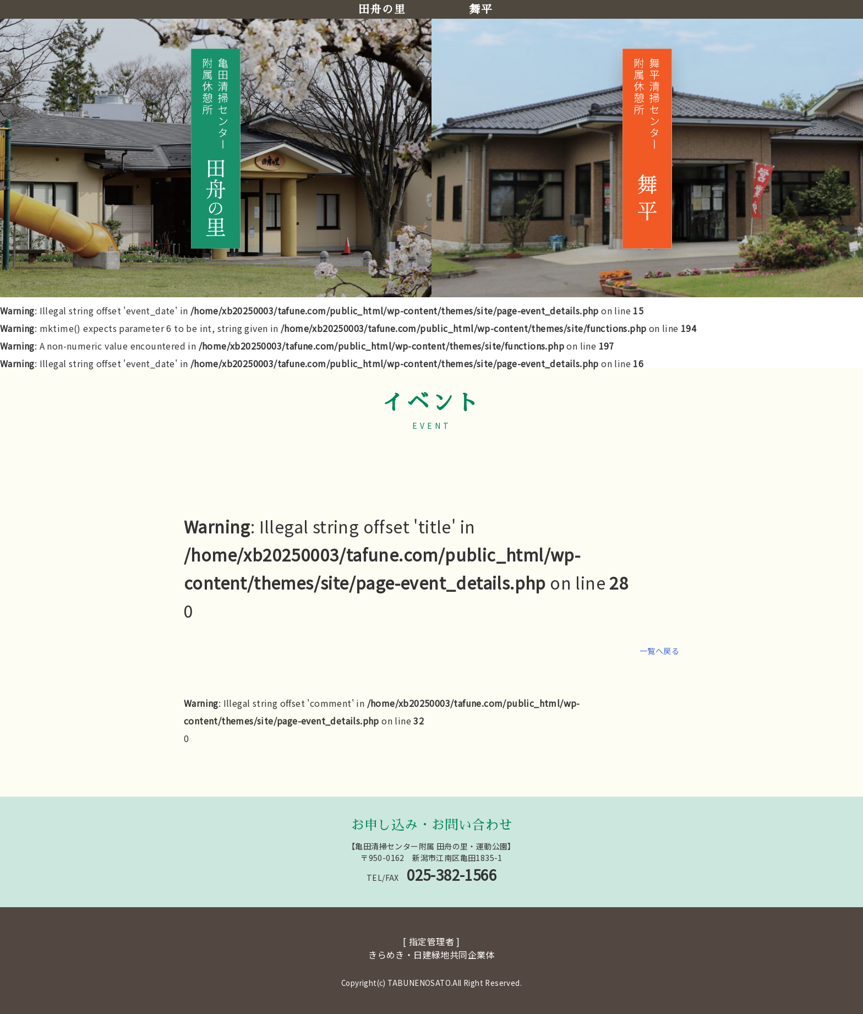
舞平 (481, 9)
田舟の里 (382, 9)
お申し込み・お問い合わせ (431, 825)
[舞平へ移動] (647, 148)
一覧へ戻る (659, 650)
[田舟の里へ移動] (216, 148)
